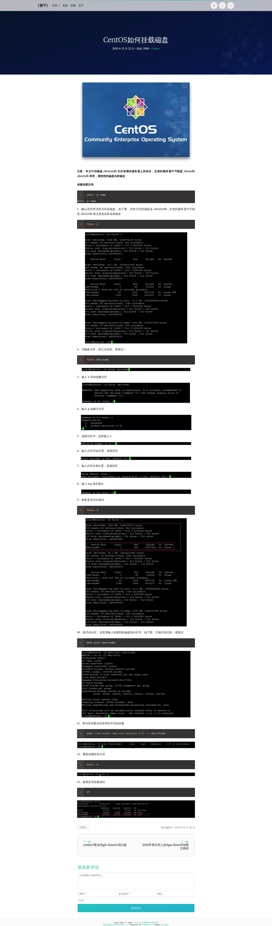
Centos (155, 48)
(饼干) (43, 5)
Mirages (165, 925)
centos (83, 827)
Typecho (146, 925)
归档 (74, 5)
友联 (66, 5)
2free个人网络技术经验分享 (145, 923)
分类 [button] (55, 5)
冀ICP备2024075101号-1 (114, 925)
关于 (82, 5)
